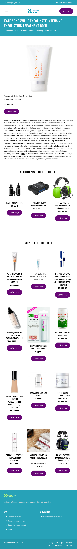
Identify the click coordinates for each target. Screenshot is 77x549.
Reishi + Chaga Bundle (14, 202)
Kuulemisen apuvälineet (17, 525)
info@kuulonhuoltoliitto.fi (64, 3)
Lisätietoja (11, 111)
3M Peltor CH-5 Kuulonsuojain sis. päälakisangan (62, 205)
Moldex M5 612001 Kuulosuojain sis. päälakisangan (62, 458)
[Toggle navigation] (6, 11)
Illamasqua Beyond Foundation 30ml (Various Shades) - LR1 (14, 335)
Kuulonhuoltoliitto (15, 517)
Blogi (10, 529)
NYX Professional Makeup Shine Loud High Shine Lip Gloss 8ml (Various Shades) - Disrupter (63, 279)
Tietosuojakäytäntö (55, 545)
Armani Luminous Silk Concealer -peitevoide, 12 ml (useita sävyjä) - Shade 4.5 (14, 402)
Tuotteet (66, 11)
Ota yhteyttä (59, 542)
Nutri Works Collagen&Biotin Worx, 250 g (63, 395)
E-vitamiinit (27, 96)
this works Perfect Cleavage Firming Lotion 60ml (14, 458)
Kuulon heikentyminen (16, 521)
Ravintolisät (18, 96)
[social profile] (19, 3)
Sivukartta (68, 545)
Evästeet (69, 542)
